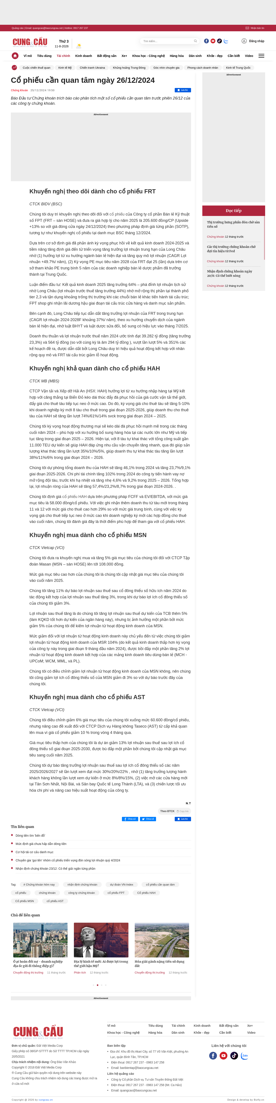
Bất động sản (106, 56)
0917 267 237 (80, 28)
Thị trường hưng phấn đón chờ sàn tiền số (233, 224)
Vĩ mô (28, 56)
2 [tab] (97, 985)
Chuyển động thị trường (61, 972)
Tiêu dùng (44, 56)
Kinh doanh (83, 56)
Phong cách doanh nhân (203, 67)
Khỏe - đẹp (215, 56)
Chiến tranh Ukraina (92, 67)
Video (249, 56)
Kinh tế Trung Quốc (238, 67)
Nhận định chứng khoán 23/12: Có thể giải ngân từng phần (55, 868)
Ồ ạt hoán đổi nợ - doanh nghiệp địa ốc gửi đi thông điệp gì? (71, 964)
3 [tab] (101, 985)
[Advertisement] (101, 146)
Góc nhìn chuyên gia (166, 67)
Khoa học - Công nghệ (148, 56)
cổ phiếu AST (55, 901)
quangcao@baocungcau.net (48, 28)
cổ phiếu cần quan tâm (160, 884)
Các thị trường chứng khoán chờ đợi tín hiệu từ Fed (231, 249)
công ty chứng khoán (82, 892)
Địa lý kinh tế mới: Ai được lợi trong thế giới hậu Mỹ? (134, 964)
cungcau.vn (46, 1099)
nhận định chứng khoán (82, 884)
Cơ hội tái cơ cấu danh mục (34, 852)
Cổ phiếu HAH (146, 892)
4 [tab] (105, 985)
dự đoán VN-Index (121, 884)
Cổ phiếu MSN (25, 901)
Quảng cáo (17, 28)
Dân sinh (195, 56)
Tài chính (63, 56)
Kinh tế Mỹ (65, 67)
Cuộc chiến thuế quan (36, 67)
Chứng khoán (19, 90)
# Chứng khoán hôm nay (39, 884)
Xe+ (124, 56)
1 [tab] (93, 985)
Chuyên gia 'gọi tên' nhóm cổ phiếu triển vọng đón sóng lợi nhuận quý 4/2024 (68, 860)
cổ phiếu (117, 214)
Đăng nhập (253, 40)
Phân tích (113, 972)
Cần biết (234, 56)
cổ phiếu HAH (74, 496)
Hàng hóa (177, 56)
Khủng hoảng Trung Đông (129, 67)
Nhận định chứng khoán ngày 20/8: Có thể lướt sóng (229, 273)
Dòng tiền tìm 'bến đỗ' (30, 835)
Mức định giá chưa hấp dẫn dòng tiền (41, 844)
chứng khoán (47, 892)
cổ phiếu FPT (116, 892)
